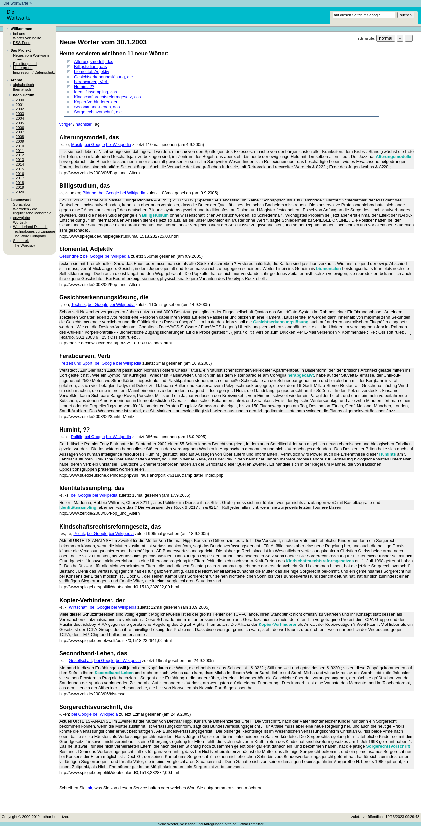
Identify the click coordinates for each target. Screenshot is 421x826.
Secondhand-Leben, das (97, 107)
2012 (20, 155)
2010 (20, 146)
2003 (20, 114)
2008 (20, 137)
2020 (20, 192)
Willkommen (21, 29)
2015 (20, 169)
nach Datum (23, 95)
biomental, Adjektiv (91, 71)
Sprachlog (21, 204)
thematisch (22, 89)
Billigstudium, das (90, 66)
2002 (20, 109)
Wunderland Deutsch (30, 227)
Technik (78, 304)
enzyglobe (21, 218)
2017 (20, 178)
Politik (76, 436)
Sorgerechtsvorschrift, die (98, 111)
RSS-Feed (21, 43)
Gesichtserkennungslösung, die (103, 76)
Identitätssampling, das (95, 91)
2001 (20, 104)
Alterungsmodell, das (93, 61)
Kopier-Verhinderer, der (95, 101)
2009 (20, 141)
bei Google (95, 144)
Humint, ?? (84, 86)
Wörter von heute (27, 38)
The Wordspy (24, 245)
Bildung (89, 192)
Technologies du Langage (34, 231)
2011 (20, 151)
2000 (20, 100)
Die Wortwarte (15, 3)
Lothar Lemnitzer (251, 824)
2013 (20, 160)
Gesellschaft (80, 660)
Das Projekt (21, 50)
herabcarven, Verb (91, 81)
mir (89, 787)
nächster (84, 124)
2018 (20, 183)
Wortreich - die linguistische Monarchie (32, 211)
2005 (20, 123)
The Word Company (29, 236)
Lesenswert (21, 199)
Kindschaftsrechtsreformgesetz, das (107, 96)
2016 (20, 174)
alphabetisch (23, 85)
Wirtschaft (78, 607)
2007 (20, 132)
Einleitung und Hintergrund (25, 66)
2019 (20, 187)
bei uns (19, 33)
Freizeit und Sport (75, 363)
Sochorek (21, 241)
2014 (20, 164)
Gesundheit (70, 256)
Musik (76, 144)
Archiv (16, 80)
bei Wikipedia (118, 144)
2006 (20, 128)
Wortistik (20, 222)
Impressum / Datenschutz (34, 72)
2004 (20, 118)
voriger (65, 124)
